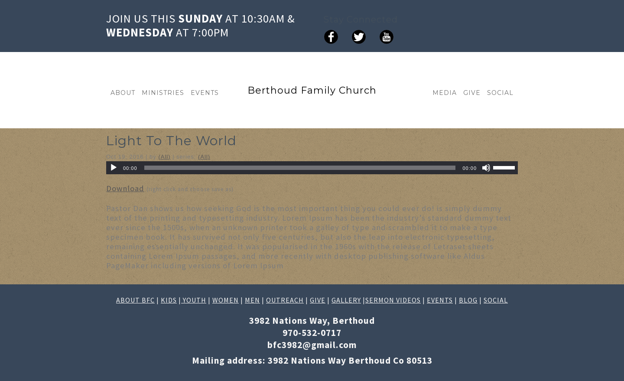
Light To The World (171, 141)
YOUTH (193, 300)
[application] (312, 167)
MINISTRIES (163, 93)
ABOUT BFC (135, 300)
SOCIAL (500, 93)
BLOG (468, 300)
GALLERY (346, 300)
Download (125, 188)
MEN (252, 300)
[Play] (113, 167)
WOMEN (225, 300)
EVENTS (205, 93)
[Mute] (486, 167)
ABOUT (122, 93)
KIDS (169, 300)
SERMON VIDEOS (393, 300)
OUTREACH (285, 300)
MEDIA (444, 93)
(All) (164, 156)
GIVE (472, 93)
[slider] (300, 168)
